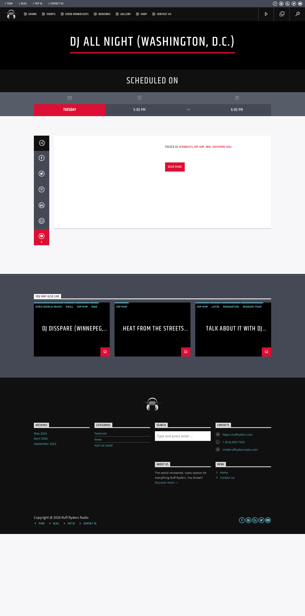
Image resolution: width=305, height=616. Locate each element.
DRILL (69, 388)
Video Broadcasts (77, 14)
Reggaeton (231, 388)
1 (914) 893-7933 (233, 524)
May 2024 (40, 515)
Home (224, 555)
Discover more (166, 565)
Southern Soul (222, 228)
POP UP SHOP (104, 528)
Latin (215, 388)
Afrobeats (186, 228)
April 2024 (41, 520)
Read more (175, 248)
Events (51, 14)
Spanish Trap (252, 388)
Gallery (125, 14)
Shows (32, 14)
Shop (144, 14)
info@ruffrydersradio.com (240, 532)
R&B (208, 228)
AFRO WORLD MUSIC (48, 388)
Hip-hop (199, 228)
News (98, 521)
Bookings (105, 14)
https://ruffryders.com (237, 517)
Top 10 (37, 3)
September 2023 (45, 526)
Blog (22, 3)
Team (8, 3)
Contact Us (55, 3)
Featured (101, 515)
